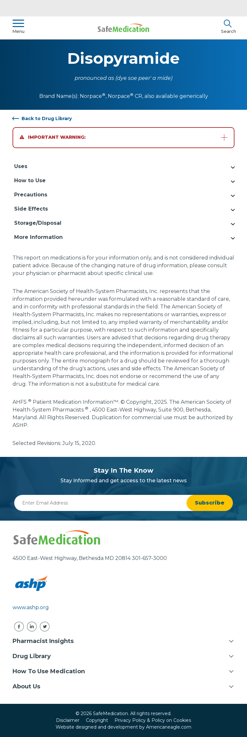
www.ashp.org (31, 607)
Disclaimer (67, 720)
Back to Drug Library (47, 118)
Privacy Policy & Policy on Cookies (152, 720)
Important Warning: (53, 137)
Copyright (97, 720)
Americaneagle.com (168, 727)
